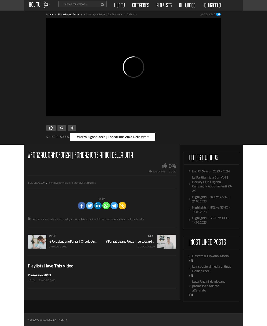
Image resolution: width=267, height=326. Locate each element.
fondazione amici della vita (46, 219)
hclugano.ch (212, 6)
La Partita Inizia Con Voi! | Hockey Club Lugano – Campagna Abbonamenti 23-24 (212, 184)
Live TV (119, 6)
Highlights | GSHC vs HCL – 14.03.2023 (211, 220)
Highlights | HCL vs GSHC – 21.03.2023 (211, 199)
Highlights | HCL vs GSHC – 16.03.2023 (211, 209)
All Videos (187, 6)
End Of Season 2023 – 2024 (211, 171)
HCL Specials (89, 182)
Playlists (164, 6)
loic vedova (103, 219)
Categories (140, 6)
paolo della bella (135, 219)
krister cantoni (88, 219)
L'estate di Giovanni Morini (210, 256)
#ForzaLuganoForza (68, 14)
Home (49, 14)
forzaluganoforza (71, 219)
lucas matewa (118, 219)
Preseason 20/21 (39, 275)
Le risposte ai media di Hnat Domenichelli (211, 269)
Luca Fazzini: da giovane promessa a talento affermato (208, 286)
